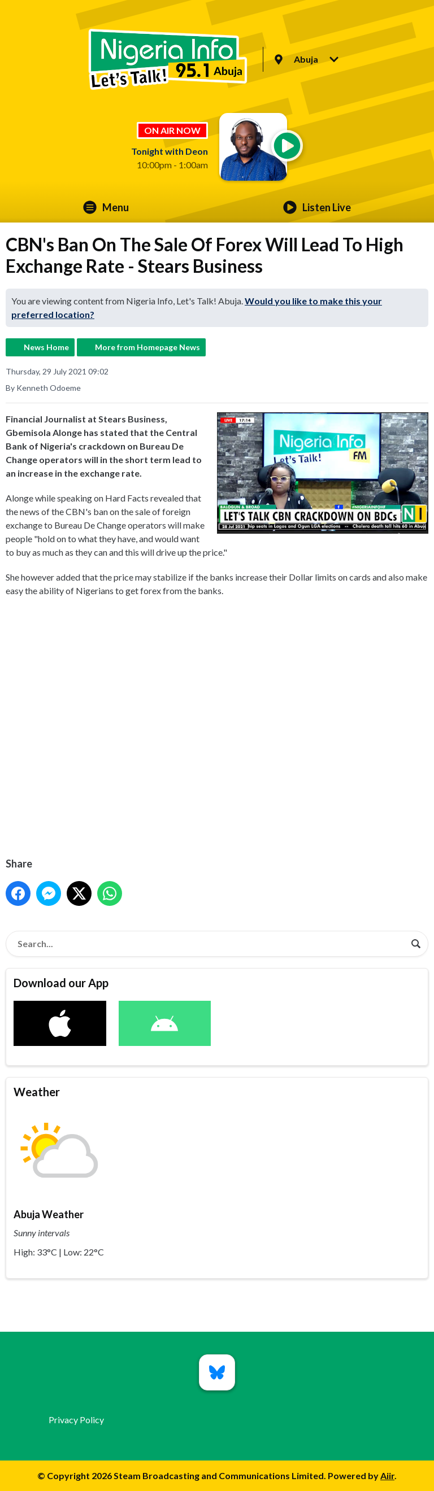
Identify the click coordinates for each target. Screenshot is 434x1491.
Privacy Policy (76, 1419)
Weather (37, 1091)
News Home (46, 347)
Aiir (387, 1475)
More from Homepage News (147, 347)
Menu (106, 207)
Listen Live (317, 207)
